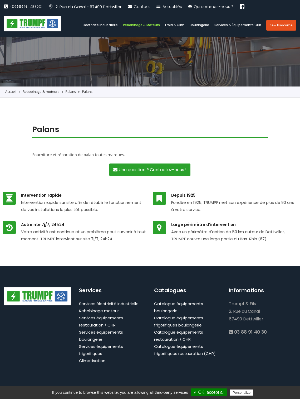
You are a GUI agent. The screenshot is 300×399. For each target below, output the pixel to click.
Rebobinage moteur (99, 311)
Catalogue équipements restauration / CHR (178, 335)
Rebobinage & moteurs (141, 25)
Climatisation (92, 360)
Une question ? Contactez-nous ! (149, 169)
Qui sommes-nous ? (210, 6)
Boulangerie (199, 25)
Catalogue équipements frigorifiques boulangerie (178, 321)
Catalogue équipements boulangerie (178, 307)
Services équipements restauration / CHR (101, 321)
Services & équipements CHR (237, 25)
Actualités (169, 6)
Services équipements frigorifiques (101, 350)
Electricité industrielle (100, 25)
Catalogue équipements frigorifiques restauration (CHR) (185, 350)
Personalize (241, 393)
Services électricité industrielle (109, 303)
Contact (139, 6)
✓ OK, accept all (209, 392)
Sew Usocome (281, 25)
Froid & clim (174, 25)
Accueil (11, 91)
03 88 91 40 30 (23, 6)
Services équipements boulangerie (101, 335)
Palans (70, 91)
